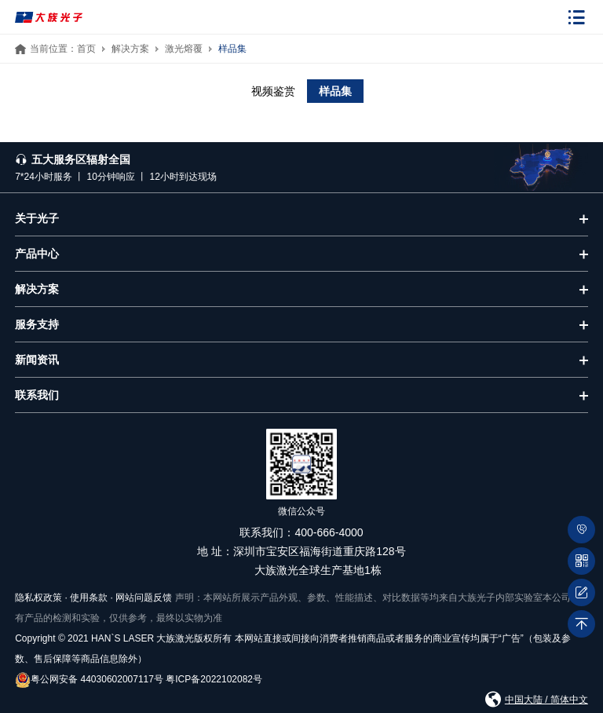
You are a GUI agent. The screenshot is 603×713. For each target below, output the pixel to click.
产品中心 (37, 253)
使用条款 (89, 597)
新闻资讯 (37, 359)
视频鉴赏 (273, 91)
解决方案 (130, 48)
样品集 (232, 48)
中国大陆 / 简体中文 (546, 699)
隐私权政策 (38, 597)
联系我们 (37, 395)
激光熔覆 (184, 48)
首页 (86, 48)
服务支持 (37, 324)
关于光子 (37, 218)
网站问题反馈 (143, 597)
